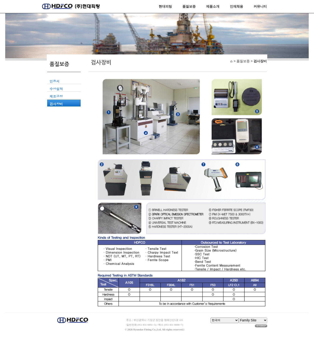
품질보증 (189, 6)
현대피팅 (165, 6)
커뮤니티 (260, 6)
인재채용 (236, 6)
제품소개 (212, 6)
